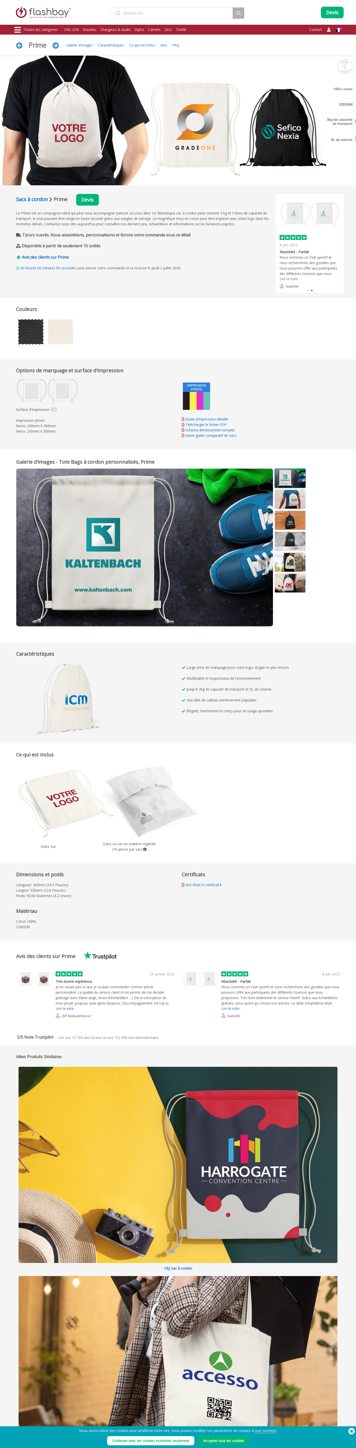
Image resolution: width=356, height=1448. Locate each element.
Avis (163, 45)
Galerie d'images (79, 45)
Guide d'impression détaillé (206, 419)
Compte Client (157, 1416)
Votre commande (159, 1411)
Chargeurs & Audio (115, 29)
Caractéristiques (111, 45)
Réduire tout (330, 1135)
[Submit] (118, 13)
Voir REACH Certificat (202, 884)
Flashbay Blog (292, 1411)
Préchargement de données (100, 1411)
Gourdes (89, 29)
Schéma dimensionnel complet (210, 430)
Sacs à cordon (32, 199)
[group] (310, 243)
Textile (181, 29)
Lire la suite (289, 278)
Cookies (219, 1416)
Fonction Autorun (93, 1422)
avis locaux (86, 1037)
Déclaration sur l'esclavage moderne (239, 1422)
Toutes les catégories (36, 30)
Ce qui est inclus (142, 45)
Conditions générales (229, 1411)
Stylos (139, 29)
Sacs (168, 29)
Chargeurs (22, 1422)
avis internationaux (136, 1037)
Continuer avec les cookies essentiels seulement (150, 1440)
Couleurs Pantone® (95, 1416)
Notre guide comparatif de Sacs (210, 435)
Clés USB (71, 29)
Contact (315, 29)
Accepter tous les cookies (223, 1440)
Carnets (154, 29)
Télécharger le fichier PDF (204, 424)
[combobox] (172, 13)
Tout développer (297, 1135)
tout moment (265, 1430)
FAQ (175, 45)
